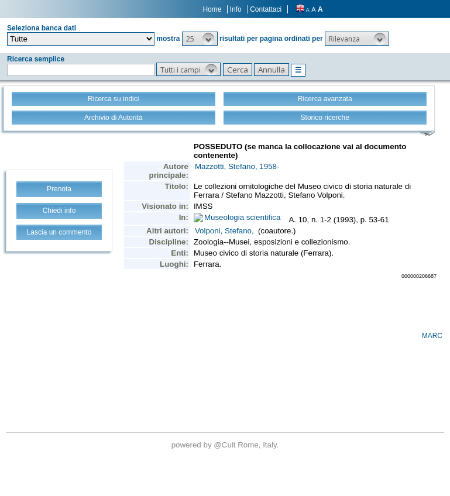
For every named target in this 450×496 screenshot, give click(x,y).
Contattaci (265, 9)
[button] (200, 39)
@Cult (226, 444)
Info (236, 9)
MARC (432, 336)
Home (211, 9)
